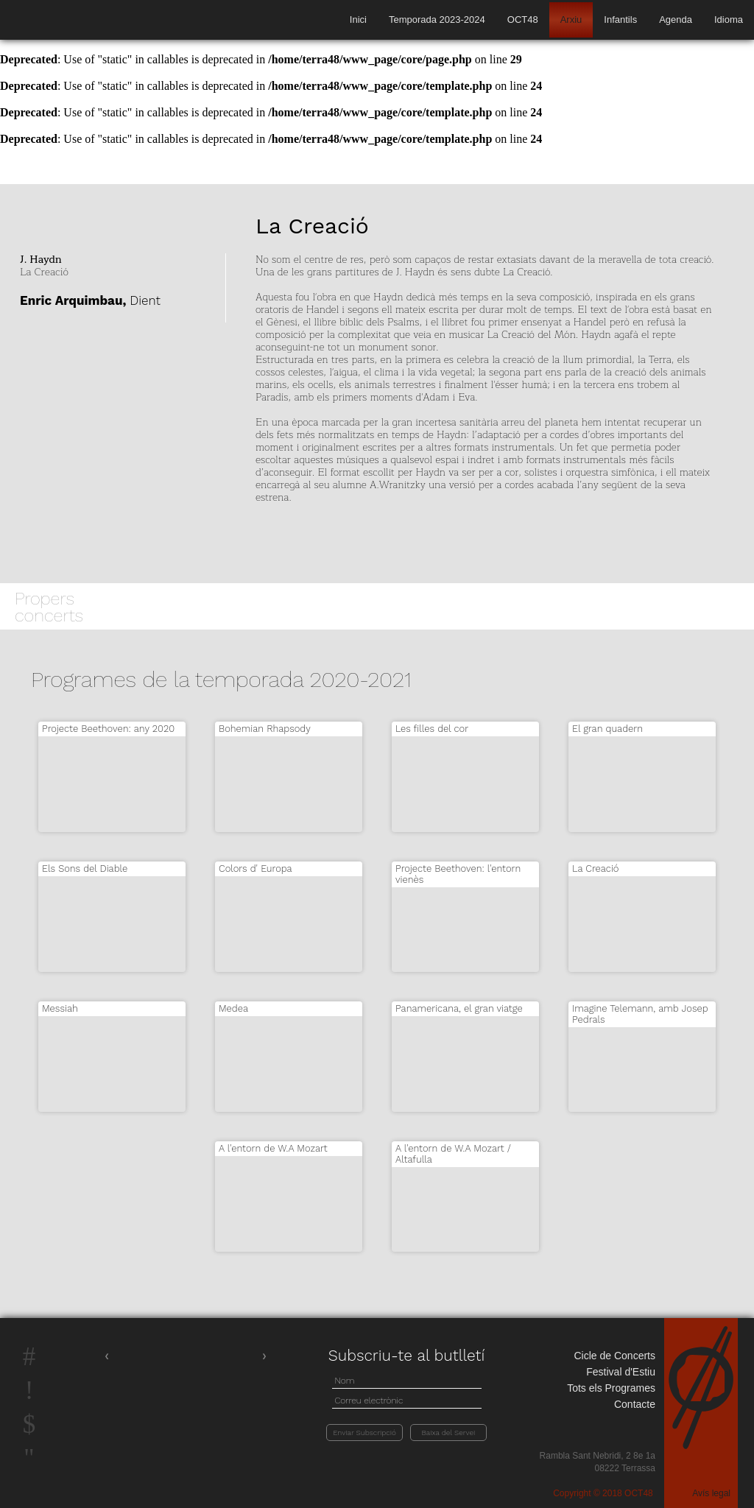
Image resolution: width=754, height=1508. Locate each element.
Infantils (620, 19)
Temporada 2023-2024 (437, 19)
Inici (358, 19)
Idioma (728, 19)
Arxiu (571, 19)
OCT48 (522, 19)
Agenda (675, 19)
